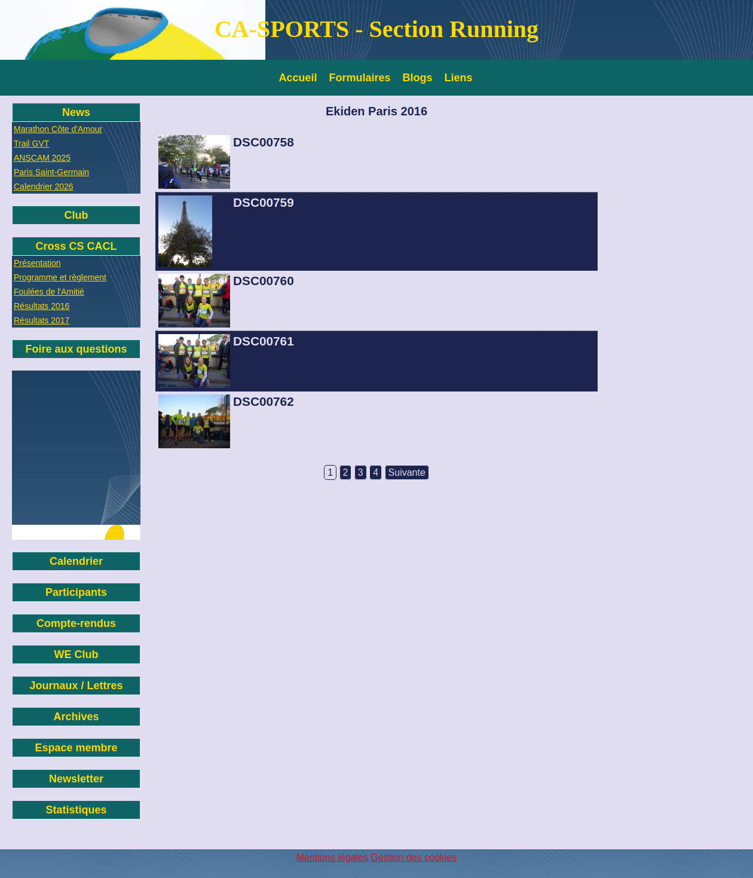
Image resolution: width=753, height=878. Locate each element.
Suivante (407, 472)
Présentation (37, 263)
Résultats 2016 (41, 306)
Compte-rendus (76, 623)
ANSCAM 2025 (42, 158)
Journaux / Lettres (76, 686)
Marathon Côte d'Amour (58, 129)
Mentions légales (332, 857)
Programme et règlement (60, 277)
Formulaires (360, 78)
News (76, 112)
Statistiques (75, 810)
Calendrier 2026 (44, 186)
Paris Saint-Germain (51, 172)
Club (76, 215)
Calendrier (76, 561)
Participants (76, 592)
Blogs (418, 78)
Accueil (298, 78)
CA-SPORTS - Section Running (376, 29)
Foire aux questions (76, 349)
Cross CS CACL (76, 246)
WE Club (76, 654)
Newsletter (76, 779)
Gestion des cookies (414, 857)
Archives (76, 717)
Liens (459, 78)
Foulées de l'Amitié (49, 291)
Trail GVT (31, 143)
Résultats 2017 (41, 320)
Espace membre (76, 748)
